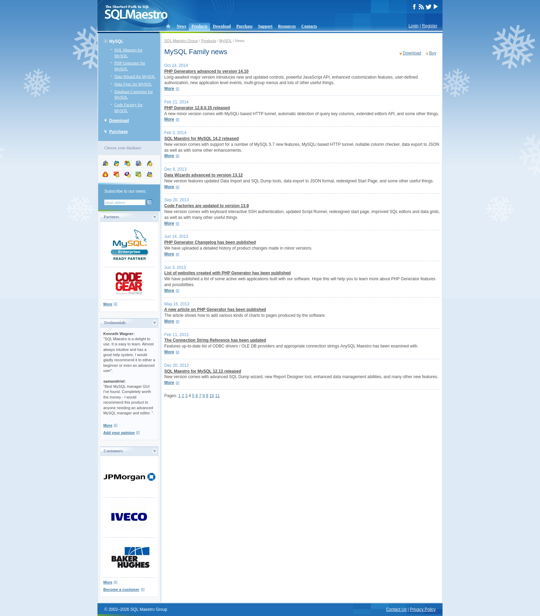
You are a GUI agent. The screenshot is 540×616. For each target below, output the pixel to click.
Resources (287, 26)
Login (413, 25)
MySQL (116, 41)
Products (199, 26)
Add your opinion (119, 433)
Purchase (244, 26)
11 (217, 395)
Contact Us (396, 609)
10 (211, 395)
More (107, 304)
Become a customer (121, 589)
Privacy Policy (423, 609)
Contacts (309, 26)
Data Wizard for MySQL (135, 76)
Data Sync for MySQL (133, 84)
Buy (432, 53)
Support (265, 26)
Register (429, 25)
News (181, 26)
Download (222, 26)
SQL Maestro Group (181, 41)
